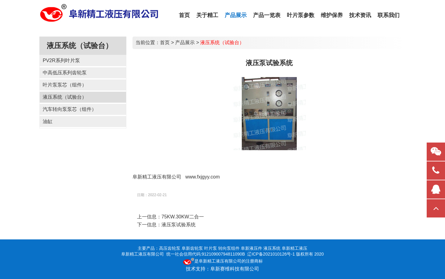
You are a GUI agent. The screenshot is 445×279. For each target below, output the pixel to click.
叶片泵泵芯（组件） (65, 84)
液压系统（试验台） (65, 97)
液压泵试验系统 (178, 224)
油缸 (47, 121)
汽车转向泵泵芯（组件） (69, 109)
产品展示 (185, 42)
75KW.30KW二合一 (182, 216)
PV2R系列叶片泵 (61, 60)
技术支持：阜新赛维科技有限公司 (222, 268)
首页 (165, 42)
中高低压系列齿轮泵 (65, 72)
